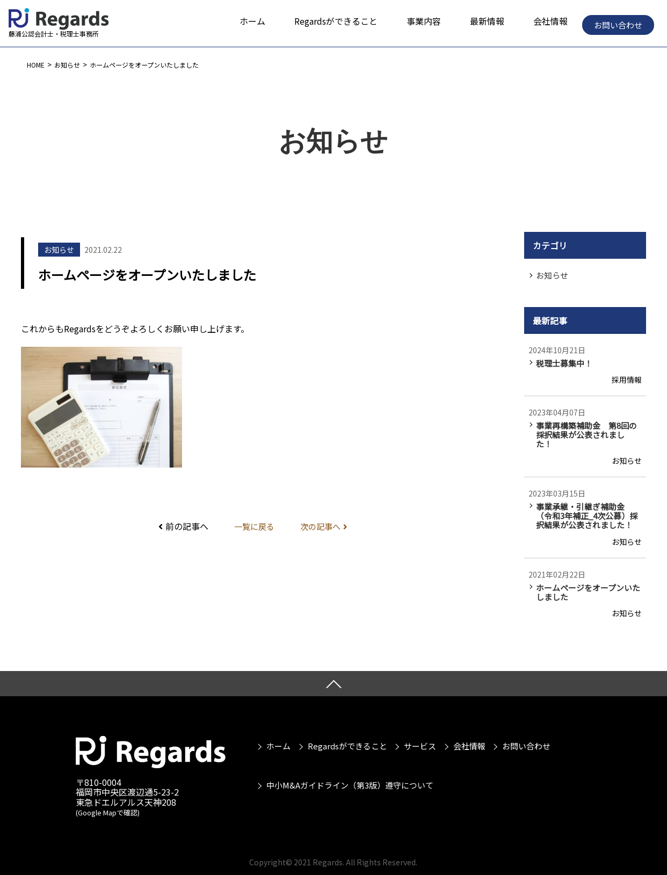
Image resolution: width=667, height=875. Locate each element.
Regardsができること (346, 728)
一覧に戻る (252, 526)
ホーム (275, 728)
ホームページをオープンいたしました (161, 64)
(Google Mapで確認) (108, 801)
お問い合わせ (618, 25)
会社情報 (471, 728)
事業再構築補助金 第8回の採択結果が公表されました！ (591, 428)
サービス (420, 728)
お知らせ (73, 64)
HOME (37, 64)
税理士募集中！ (562, 362)
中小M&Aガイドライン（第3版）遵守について (346, 757)
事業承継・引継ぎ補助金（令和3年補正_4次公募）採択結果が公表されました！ (591, 503)
